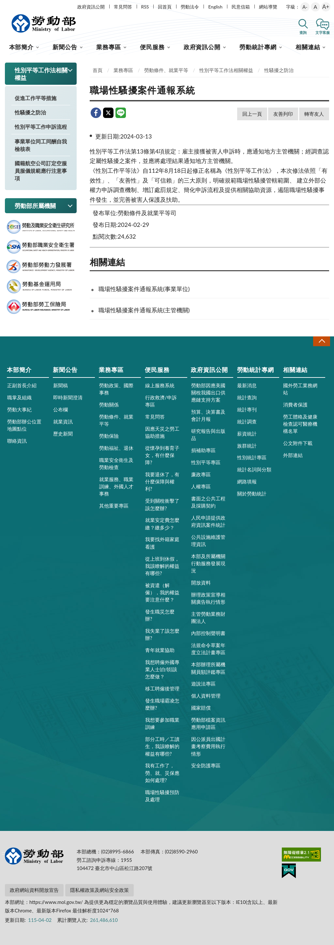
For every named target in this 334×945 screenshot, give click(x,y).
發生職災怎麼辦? (160, 615)
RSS (145, 6)
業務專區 (108, 47)
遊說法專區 (203, 684)
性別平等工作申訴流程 (41, 127)
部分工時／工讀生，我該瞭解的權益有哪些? (162, 746)
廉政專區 (201, 474)
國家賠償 (201, 708)
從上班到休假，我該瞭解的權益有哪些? (162, 566)
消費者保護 (295, 404)
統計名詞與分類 (254, 469)
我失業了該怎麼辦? (162, 634)
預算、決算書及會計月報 (208, 415)
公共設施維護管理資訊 (208, 540)
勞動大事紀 (19, 409)
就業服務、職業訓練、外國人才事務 (116, 486)
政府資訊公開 (91, 6)
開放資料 (201, 582)
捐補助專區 (203, 450)
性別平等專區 (205, 462)
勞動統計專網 (257, 47)
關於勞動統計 (251, 493)
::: (4, 5)
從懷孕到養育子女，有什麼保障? (162, 455)
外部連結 (293, 455)
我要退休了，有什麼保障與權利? (162, 481)
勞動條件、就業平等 (166, 70)
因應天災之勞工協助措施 (162, 432)
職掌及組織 (19, 397)
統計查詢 (247, 397)
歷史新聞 (63, 433)
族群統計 (247, 446)
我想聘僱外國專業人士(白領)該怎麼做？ (162, 669)
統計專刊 (247, 409)
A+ (325, 6)
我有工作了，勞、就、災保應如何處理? (162, 772)
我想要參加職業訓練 (162, 723)
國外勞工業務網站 (300, 388)
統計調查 (247, 421)
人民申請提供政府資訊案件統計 (208, 521)
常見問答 (123, 6)
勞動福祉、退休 (116, 448)
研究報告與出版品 (208, 434)
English (215, 6)
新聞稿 (60, 385)
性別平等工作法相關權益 (226, 70)
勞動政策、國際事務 (116, 388)
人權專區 (201, 486)
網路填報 (247, 481)
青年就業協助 (160, 650)
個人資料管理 (205, 696)
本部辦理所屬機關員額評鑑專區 (208, 667)
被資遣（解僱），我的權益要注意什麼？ (162, 592)
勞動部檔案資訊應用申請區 (208, 723)
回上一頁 (252, 114)
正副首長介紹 (22, 385)
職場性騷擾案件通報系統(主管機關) (144, 310)
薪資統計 (247, 433)
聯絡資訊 (17, 441)
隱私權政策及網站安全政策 (99, 890)
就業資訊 (63, 421)
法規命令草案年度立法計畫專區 (208, 648)
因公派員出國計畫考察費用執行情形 (208, 746)
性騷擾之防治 (30, 112)
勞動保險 (109, 436)
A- (305, 7)
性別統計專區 (251, 457)
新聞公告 (65, 47)
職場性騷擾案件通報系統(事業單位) (144, 288)
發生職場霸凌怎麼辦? (162, 704)
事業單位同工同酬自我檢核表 (41, 145)
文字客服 (322, 32)
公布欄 (60, 409)
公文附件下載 (297, 443)
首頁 (97, 70)
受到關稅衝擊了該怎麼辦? (162, 504)
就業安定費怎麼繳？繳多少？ (162, 523)
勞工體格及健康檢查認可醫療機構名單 (300, 424)
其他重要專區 (114, 506)
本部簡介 (21, 47)
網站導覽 (268, 6)
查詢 (303, 32)
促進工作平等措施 (35, 98)
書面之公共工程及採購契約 (208, 502)
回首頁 (165, 6)
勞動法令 (190, 6)
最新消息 (247, 385)
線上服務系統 (160, 385)
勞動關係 (109, 404)
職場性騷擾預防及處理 (162, 795)
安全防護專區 (205, 765)
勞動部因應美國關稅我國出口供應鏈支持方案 (208, 392)
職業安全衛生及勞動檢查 (116, 463)
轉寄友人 (314, 114)
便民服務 (152, 47)
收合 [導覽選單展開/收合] (321, 341)
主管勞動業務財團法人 (208, 617)
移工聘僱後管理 (162, 688)
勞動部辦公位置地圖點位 (24, 425)
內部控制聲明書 (208, 633)
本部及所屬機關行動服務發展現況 (208, 563)
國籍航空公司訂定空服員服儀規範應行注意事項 (41, 170)
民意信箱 (241, 6)
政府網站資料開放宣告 (34, 890)
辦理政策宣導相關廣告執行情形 (208, 598)
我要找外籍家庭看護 (162, 542)
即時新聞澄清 (68, 397)
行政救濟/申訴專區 (161, 400)
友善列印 (283, 114)
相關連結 (308, 47)
